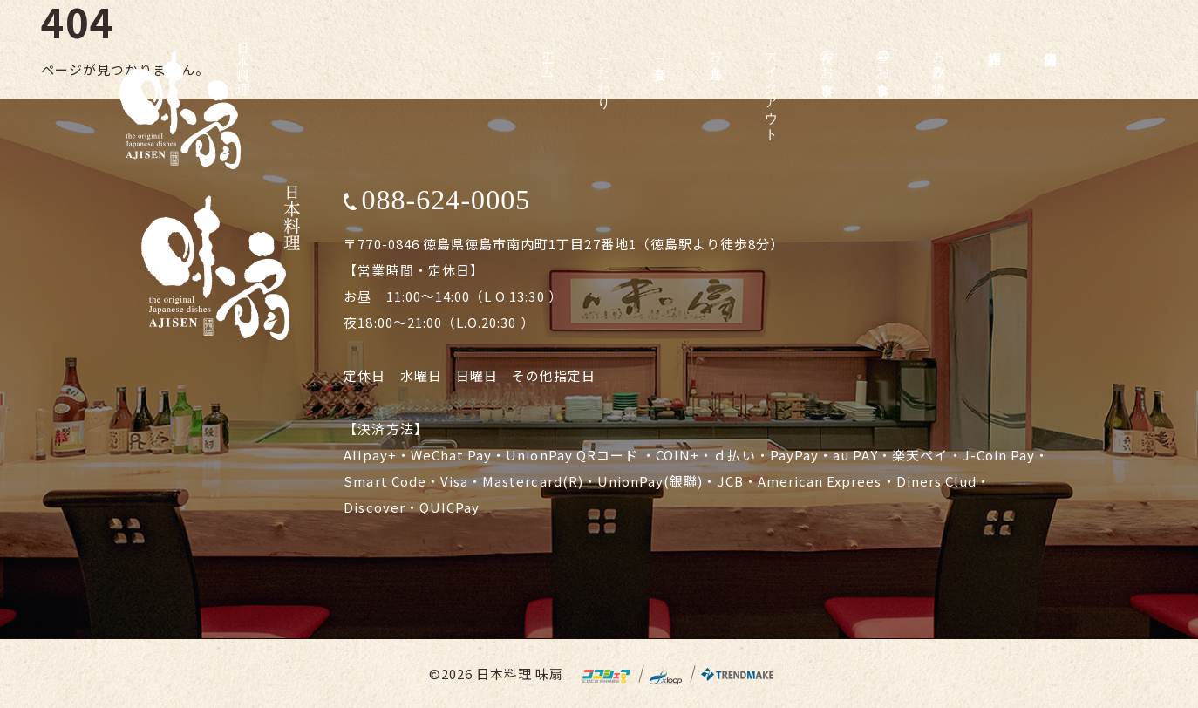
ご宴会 (660, 49)
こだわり (604, 72)
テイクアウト (772, 88)
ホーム (548, 57)
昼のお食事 (883, 58)
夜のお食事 (827, 58)
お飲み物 (939, 57)
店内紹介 (995, 42)
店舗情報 (1051, 42)
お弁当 (716, 49)
